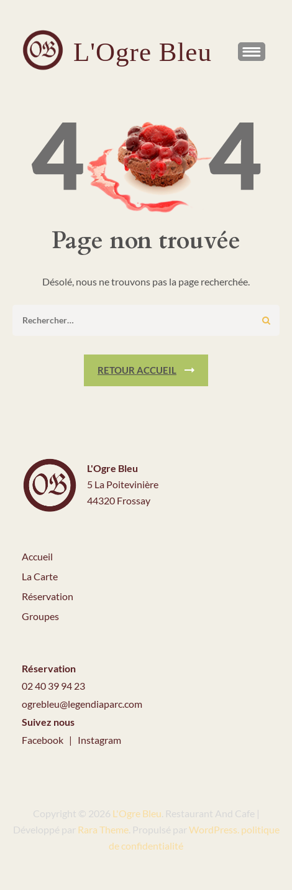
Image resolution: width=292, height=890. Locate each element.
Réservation (47, 596)
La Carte (40, 576)
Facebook (43, 740)
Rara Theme (103, 829)
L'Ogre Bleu (142, 52)
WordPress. (214, 829)
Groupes (40, 616)
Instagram (99, 740)
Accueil (37, 556)
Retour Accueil (137, 370)
